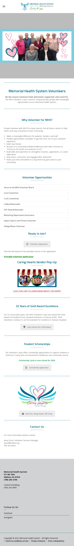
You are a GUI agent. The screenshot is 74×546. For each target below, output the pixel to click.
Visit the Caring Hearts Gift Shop (37, 413)
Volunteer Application (37, 244)
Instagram (8, 517)
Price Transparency (56, 540)
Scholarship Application (37, 367)
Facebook (8, 513)
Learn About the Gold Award (37, 327)
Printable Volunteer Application (18, 256)
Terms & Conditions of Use (16, 540)
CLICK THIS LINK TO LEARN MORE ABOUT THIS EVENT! (37, 291)
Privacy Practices (38, 540)
